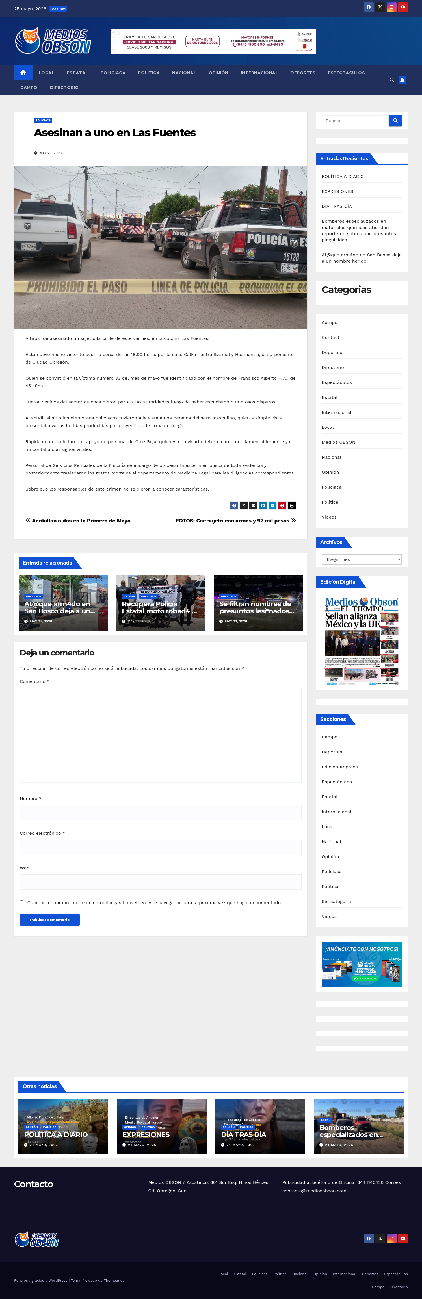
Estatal (77, 72)
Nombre (31, 798)
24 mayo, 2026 (44, 1145)
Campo (29, 87)
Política (149, 72)
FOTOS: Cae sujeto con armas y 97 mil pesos (236, 520)
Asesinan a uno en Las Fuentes (115, 132)
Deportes (303, 72)
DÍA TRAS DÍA (337, 206)
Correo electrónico (42, 833)
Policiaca (113, 72)
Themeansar (115, 1280)
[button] (392, 80)
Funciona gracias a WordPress (41, 1280)
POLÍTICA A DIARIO (343, 176)
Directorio (64, 87)
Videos (329, 517)
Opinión (218, 72)
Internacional (259, 72)
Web (24, 868)
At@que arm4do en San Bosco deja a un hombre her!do (57, 611)
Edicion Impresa (340, 766)
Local (47, 72)
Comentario (35, 681)
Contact (330, 337)
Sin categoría (336, 901)
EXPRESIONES (337, 191)
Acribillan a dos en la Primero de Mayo (78, 520)
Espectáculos (346, 72)
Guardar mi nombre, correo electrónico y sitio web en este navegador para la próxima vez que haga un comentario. (154, 902)
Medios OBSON (338, 442)
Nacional (184, 72)
